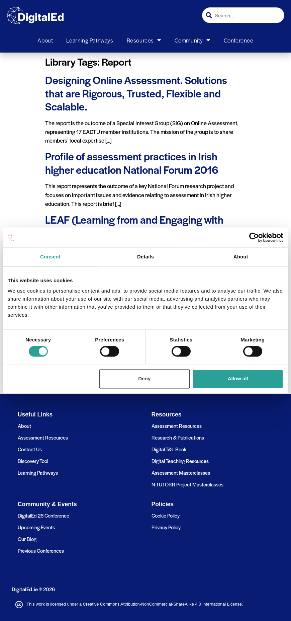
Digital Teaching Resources (180, 460)
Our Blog (27, 538)
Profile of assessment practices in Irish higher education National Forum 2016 (131, 162)
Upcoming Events (36, 527)
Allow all (238, 379)
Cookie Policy (166, 515)
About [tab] (240, 256)
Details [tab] (145, 256)
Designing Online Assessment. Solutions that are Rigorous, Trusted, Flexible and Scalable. (136, 92)
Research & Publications (178, 437)
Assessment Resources (43, 437)
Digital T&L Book (169, 449)
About (45, 40)
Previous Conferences (41, 550)
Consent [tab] (50, 256)
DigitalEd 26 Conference (43, 515)
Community (192, 40)
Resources (144, 40)
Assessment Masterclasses (181, 472)
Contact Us (30, 449)
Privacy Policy (166, 527)
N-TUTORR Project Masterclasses (187, 484)
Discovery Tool (33, 460)
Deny (144, 379)
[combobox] (243, 15)
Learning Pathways (89, 40)
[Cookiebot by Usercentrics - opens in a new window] (254, 237)
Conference (239, 40)
